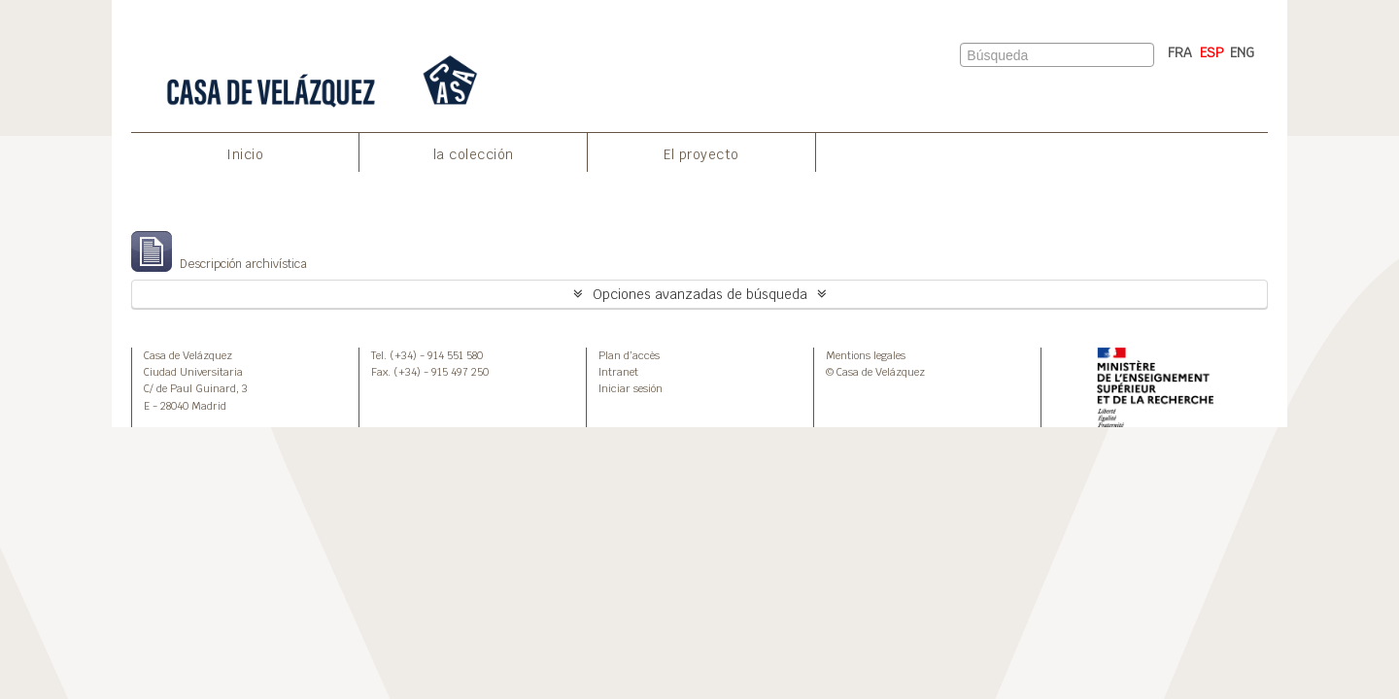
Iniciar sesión (630, 388)
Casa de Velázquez (188, 355)
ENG (1242, 52)
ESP (1212, 52)
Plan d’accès (629, 355)
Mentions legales (865, 355)
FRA (1180, 52)
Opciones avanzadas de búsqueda (700, 294)
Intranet (618, 372)
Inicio (244, 154)
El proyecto (701, 154)
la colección (473, 154)
